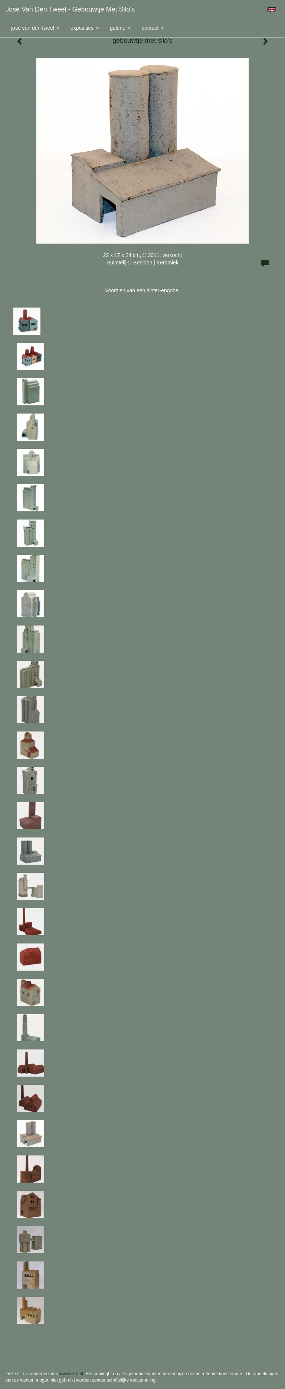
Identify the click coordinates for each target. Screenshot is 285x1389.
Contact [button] (153, 28)
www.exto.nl (71, 1373)
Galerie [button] (120, 28)
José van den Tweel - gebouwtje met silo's (70, 9)
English (272, 9)
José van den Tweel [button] (35, 28)
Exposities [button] (85, 28)
